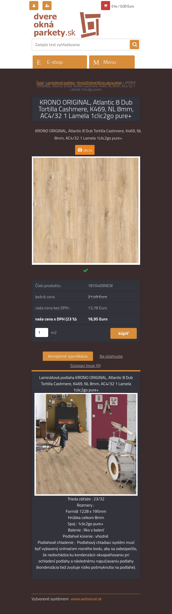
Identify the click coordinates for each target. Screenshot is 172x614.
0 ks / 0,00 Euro (123, 6)
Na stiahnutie (111, 356)
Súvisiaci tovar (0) (85, 365)
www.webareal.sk (86, 599)
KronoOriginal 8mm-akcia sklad (99, 82)
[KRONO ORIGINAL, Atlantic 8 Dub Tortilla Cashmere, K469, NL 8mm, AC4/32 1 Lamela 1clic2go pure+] (86, 158)
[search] (134, 45)
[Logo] (67, 25)
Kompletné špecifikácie (68, 356)
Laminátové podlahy (61, 82)
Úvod (40, 82)
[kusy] (41, 332)
